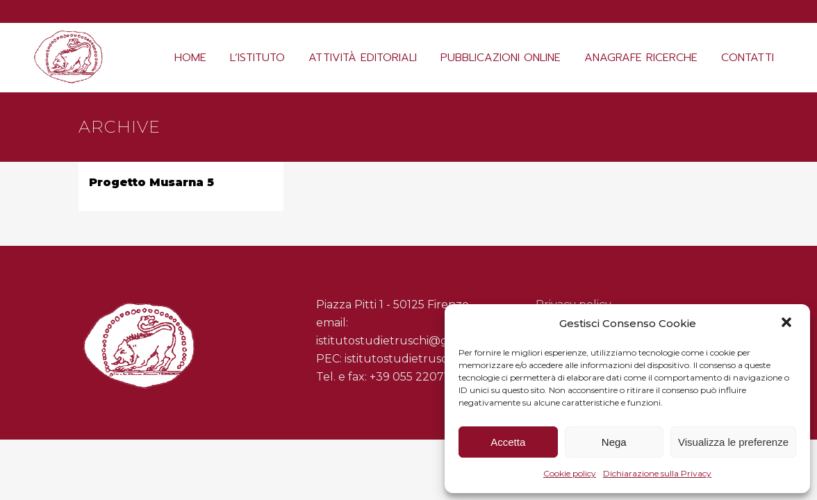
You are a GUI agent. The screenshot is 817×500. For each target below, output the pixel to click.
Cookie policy (569, 473)
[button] (787, 323)
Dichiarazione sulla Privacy (657, 473)
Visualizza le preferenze (733, 442)
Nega (614, 442)
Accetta (507, 442)
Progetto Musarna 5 (151, 182)
